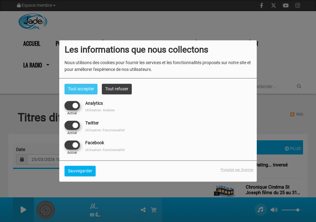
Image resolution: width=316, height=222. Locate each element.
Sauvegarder (80, 171)
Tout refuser (116, 88)
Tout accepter (81, 88)
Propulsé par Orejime (237, 170)
